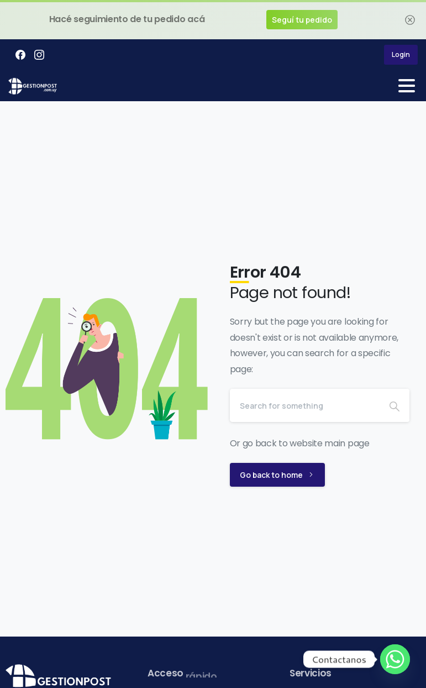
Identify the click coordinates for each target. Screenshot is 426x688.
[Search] (305, 405)
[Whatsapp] (395, 659)
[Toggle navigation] (407, 85)
